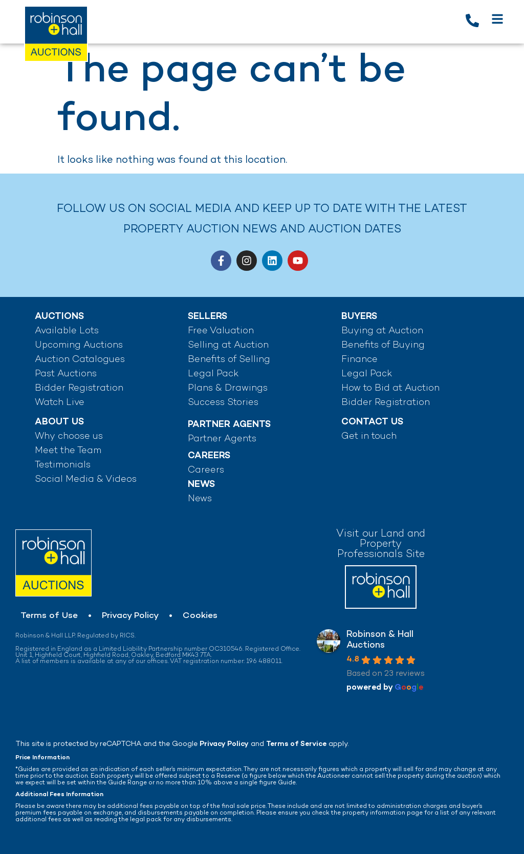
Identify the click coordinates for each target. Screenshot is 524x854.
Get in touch (369, 436)
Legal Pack (213, 374)
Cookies (200, 616)
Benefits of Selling (229, 360)
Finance (359, 360)
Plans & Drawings (228, 388)
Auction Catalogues (80, 360)
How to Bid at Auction (390, 388)
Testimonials (63, 465)
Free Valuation (221, 331)
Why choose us (69, 436)
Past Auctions (66, 374)
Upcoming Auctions (79, 345)
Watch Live (59, 403)
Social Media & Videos (86, 479)
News (200, 499)
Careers (206, 470)
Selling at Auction (228, 345)
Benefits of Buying (383, 345)
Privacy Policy (130, 616)
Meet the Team (68, 451)
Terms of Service (296, 744)
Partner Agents (222, 439)
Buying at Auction (382, 331)
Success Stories (223, 403)
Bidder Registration (79, 388)
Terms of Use (49, 616)
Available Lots (67, 331)
